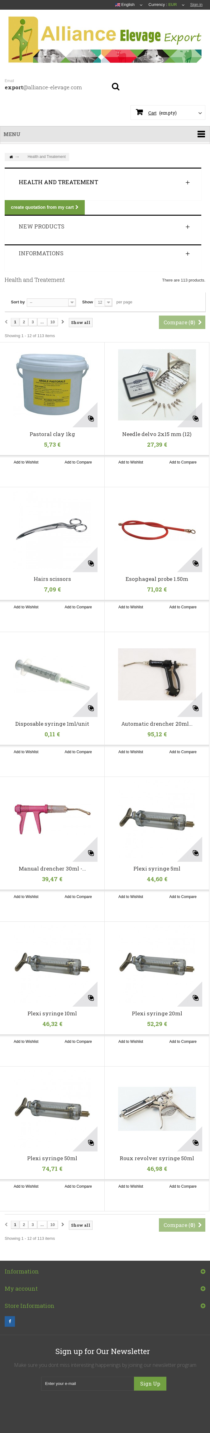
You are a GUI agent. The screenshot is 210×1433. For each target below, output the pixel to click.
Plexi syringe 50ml (52, 1158)
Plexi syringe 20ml (157, 1013)
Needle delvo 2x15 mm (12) (157, 434)
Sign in (196, 4)
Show (87, 302)
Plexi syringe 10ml (52, 1013)
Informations (41, 253)
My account (21, 1294)
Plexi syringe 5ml (156, 868)
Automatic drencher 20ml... (157, 724)
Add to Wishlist (26, 462)
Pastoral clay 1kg (52, 434)
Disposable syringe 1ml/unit (52, 724)
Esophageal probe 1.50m (157, 579)
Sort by (18, 302)
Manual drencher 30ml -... (52, 868)
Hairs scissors (52, 579)
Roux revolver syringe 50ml (157, 1158)
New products (41, 226)
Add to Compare (78, 462)
